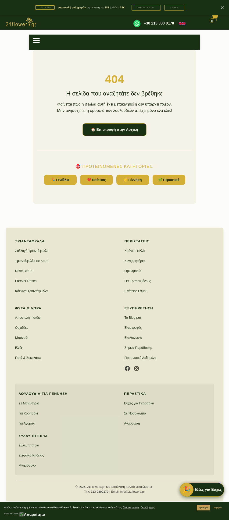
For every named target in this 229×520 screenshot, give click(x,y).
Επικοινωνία (133, 338)
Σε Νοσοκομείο (135, 413)
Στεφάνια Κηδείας (31, 455)
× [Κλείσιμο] (222, 7)
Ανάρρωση (132, 423)
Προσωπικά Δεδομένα (141, 358)
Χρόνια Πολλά (135, 251)
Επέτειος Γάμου (136, 291)
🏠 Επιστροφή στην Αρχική (114, 129)
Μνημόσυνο (27, 465)
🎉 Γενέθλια (60, 180)
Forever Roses (26, 281)
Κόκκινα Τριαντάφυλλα (31, 291)
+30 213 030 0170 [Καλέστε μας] (159, 23)
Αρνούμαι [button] (203, 507)
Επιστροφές (133, 327)
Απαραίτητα (34, 514)
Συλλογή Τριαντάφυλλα (32, 251)
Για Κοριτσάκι (28, 413)
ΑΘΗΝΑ (174, 8)
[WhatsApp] (136, 23)
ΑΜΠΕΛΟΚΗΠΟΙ (146, 8)
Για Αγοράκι (27, 423)
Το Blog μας (133, 317)
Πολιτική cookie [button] (131, 507)
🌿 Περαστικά (168, 180)
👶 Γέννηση (133, 180)
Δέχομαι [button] (218, 507)
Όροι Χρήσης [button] (147, 507)
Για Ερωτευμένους (138, 281)
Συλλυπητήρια (29, 445)
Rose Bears (23, 271)
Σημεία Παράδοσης (138, 348)
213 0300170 (99, 491)
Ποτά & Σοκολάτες (28, 358)
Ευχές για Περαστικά (139, 403)
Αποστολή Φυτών (28, 317)
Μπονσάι (21, 338)
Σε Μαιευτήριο (29, 403)
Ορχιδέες (21, 327)
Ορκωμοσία (133, 271)
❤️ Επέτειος (96, 180)
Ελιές (19, 348)
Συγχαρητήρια (135, 261)
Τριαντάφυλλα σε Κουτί (32, 261)
